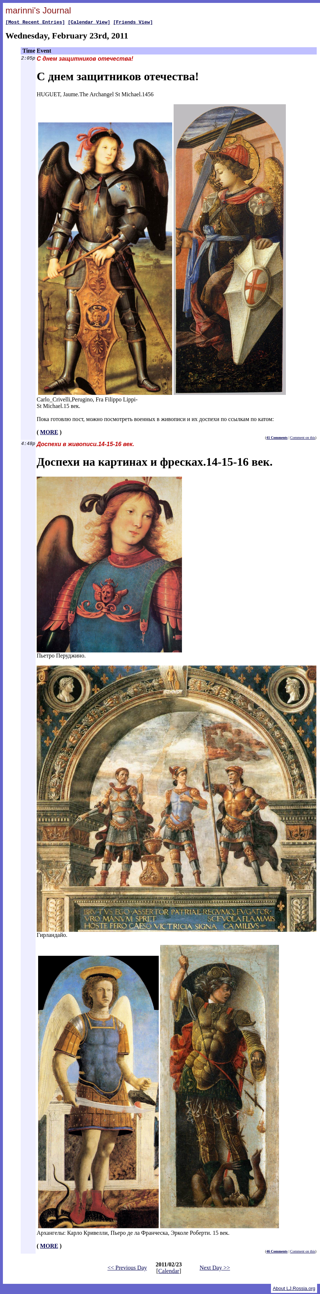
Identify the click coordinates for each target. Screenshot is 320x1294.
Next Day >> (214, 1269)
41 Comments (277, 439)
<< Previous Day (127, 1269)
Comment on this (302, 439)
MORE (49, 433)
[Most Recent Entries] (35, 23)
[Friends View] (133, 23)
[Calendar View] (89, 23)
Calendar (168, 1272)
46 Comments (277, 1252)
